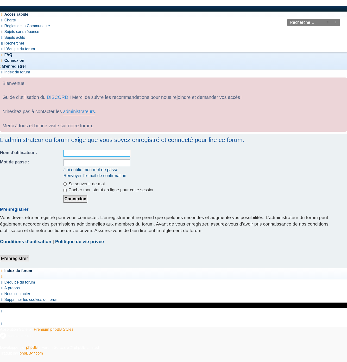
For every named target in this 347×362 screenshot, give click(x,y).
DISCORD (57, 97)
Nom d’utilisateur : (18, 152)
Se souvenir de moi (84, 183)
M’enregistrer (14, 258)
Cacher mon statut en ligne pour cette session (109, 189)
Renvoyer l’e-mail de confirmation (94, 175)
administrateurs (79, 111)
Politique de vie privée (79, 241)
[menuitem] (8, 20)
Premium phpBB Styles (54, 329)
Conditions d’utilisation (25, 241)
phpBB (32, 347)
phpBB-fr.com (31, 353)
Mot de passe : (14, 162)
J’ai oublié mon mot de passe (90, 169)
